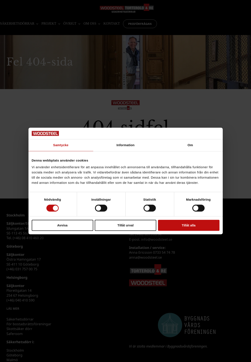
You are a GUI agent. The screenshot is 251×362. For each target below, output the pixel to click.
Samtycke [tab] (60, 145)
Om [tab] (190, 145)
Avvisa (62, 225)
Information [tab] (126, 145)
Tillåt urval (125, 225)
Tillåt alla (189, 225)
